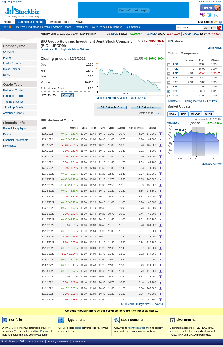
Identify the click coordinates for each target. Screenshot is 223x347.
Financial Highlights (14, 128)
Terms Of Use (35, 341)
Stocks (46, 26)
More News (215, 47)
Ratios (7, 134)
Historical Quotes (13, 90)
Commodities (132, 26)
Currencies (116, 26)
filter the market (136, 327)
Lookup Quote (14, 107)
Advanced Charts (13, 113)
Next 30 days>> (154, 304)
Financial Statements (15, 140)
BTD (175, 95)
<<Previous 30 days (132, 304)
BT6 (175, 91)
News (6, 74)
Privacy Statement (58, 341)
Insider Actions (12, 63)
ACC (175, 64)
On (216, 21)
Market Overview (212, 163)
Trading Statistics (13, 101)
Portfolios (45, 331)
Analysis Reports (62, 26)
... (160, 113)
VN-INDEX (112, 34)
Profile (7, 57)
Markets (20, 26)
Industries (33, 26)
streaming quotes (179, 331)
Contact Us (79, 341)
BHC (175, 86)
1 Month (99, 97)
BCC (175, 77)
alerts (78, 327)
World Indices (99, 26)
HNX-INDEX (151, 34)
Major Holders (11, 69)
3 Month (110, 97)
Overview (8, 51)
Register (17, 1)
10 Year (142, 97)
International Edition (210, 1)
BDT (175, 82)
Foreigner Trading (13, 95)
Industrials (47, 49)
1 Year (132, 97)
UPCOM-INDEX (191, 34)
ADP (175, 73)
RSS (7, 26)
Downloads (9, 145)
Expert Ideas (82, 26)
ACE (175, 68)
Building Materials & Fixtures (72, 49)
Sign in (6, 1)
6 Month (122, 97)
